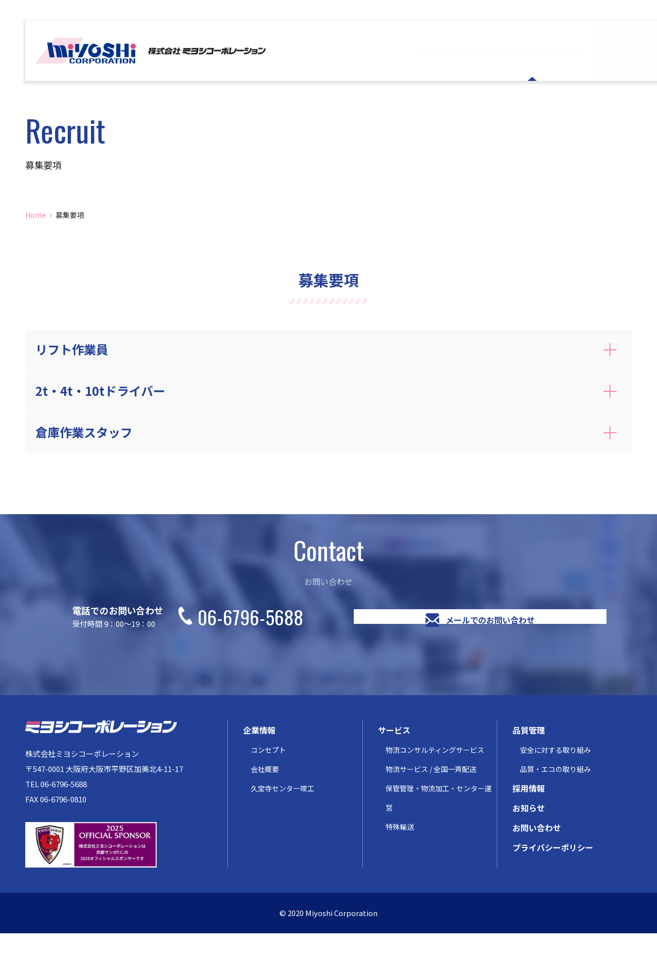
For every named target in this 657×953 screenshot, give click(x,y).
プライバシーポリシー (552, 867)
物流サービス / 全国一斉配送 (431, 789)
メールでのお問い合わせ (490, 626)
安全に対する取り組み (555, 769)
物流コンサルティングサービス (435, 769)
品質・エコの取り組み (555, 789)
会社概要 (265, 789)
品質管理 (429, 50)
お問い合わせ (626, 60)
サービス (369, 50)
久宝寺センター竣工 (282, 808)
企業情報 (308, 50)
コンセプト (268, 769)
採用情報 (490, 50)
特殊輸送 (400, 846)
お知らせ (551, 50)
